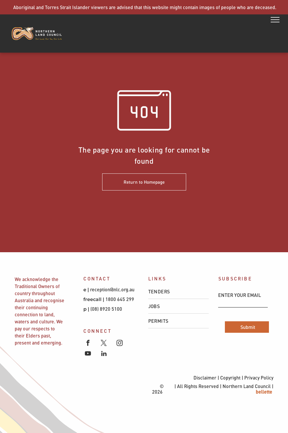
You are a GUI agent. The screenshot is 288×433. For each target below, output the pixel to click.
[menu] (275, 19)
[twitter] (103, 343)
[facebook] (87, 343)
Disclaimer (204, 377)
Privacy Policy (258, 377)
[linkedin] (103, 354)
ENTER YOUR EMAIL (239, 295)
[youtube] (87, 354)
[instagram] (119, 343)
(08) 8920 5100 (106, 309)
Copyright (230, 377)
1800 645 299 (119, 299)
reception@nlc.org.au (112, 289)
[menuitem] (178, 291)
